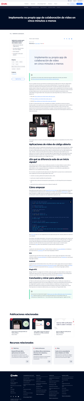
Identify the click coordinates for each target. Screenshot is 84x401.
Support (75, 0)
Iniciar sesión (80, 0)
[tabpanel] (51, 216)
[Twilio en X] (14, 396)
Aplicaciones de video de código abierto (18, 45)
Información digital (51, 7)
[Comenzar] (79, 4)
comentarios (40, 250)
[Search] (68, 4)
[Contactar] (73, 4)
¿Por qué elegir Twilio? (42, 3)
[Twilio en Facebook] (11, 396)
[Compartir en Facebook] (64, 39)
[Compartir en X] (67, 39)
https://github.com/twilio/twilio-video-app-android (45, 101)
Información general (35, 7)
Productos (27, 3)
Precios (56, 3)
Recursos (50, 3)
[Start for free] (18, 79)
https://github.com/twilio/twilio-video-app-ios (42, 98)
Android (21, 61)
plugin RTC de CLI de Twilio (51, 190)
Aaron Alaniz (37, 43)
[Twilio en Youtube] (19, 396)
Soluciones (33, 3)
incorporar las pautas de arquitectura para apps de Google (44, 265)
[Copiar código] (71, 202)
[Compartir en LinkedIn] (69, 39)
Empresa (58, 7)
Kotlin (17, 61)
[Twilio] (4, 4)
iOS (13, 64)
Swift (17, 64)
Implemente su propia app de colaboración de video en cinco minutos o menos (18, 41)
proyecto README (61, 249)
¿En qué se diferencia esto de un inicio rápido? (18, 49)
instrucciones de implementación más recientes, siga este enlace (45, 79)
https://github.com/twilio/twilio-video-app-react (45, 96)
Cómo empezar (16, 51)
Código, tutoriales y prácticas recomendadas (18, 66)
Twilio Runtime (65, 191)
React (44, 249)
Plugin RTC (33, 269)
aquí (37, 244)
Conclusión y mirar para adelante (18, 54)
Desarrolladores (43, 7)
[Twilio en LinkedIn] (16, 396)
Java (13, 61)
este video (33, 234)
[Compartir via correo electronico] (72, 38)
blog (10, 33)
